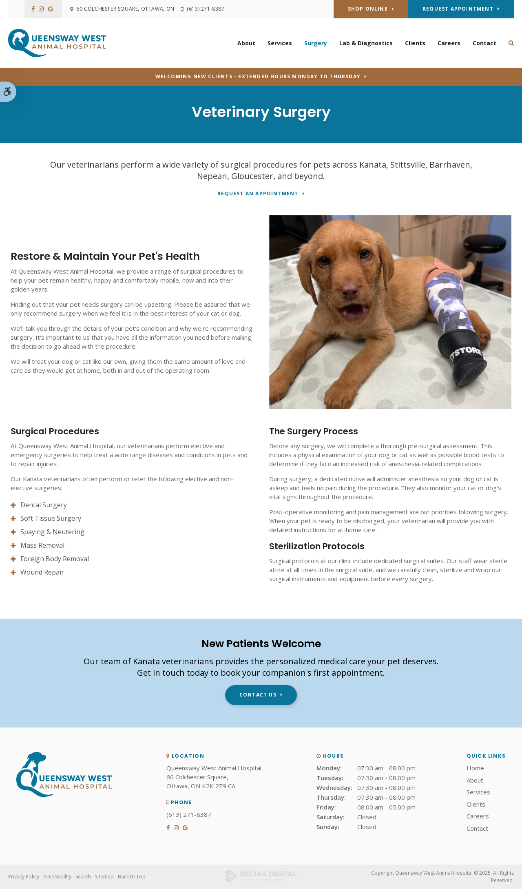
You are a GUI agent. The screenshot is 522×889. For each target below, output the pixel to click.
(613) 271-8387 (207, 9)
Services (280, 43)
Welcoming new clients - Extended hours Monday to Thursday (258, 76)
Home (475, 768)
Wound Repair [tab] (42, 572)
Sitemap (104, 876)
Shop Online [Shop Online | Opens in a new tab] (368, 8)
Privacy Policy (23, 876)
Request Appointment (457, 8)
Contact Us (257, 694)
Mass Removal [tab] (42, 545)
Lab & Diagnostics (366, 43)
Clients (415, 43)
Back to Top (132, 876)
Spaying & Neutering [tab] (52, 531)
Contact (484, 43)
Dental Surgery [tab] (43, 504)
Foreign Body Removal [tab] (54, 558)
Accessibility (57, 876)
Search (83, 876)
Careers (449, 43)
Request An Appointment (257, 194)
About (246, 43)
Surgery (315, 43)
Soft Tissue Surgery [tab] (50, 518)
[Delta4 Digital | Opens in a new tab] (261, 877)
